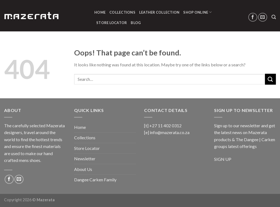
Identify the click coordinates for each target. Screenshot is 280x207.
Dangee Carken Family (95, 179)
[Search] (274, 17)
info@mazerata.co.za (169, 132)
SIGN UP (222, 159)
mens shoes (29, 160)
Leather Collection (159, 12)
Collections (122, 12)
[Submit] (270, 79)
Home (100, 12)
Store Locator (111, 22)
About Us (83, 169)
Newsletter (84, 158)
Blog (136, 22)
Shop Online (197, 12)
